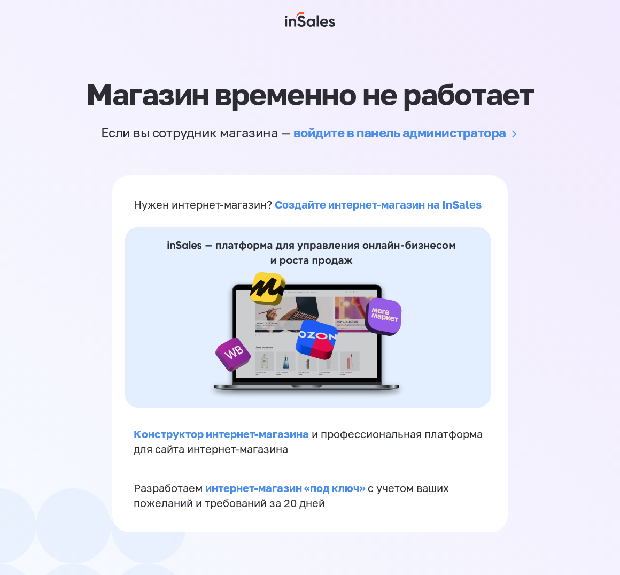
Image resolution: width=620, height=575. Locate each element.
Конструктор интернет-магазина (221, 433)
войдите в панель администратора (399, 132)
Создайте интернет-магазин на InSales (378, 204)
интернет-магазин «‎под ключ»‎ (286, 487)
